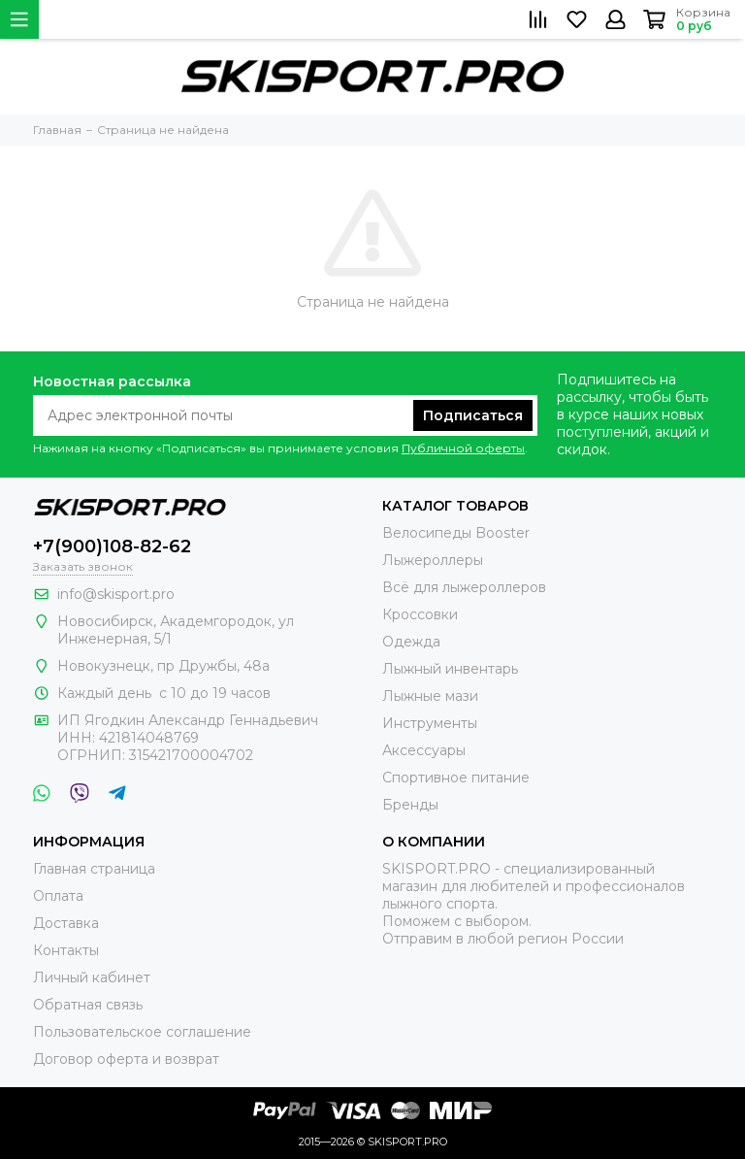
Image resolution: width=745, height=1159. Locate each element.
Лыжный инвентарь (450, 669)
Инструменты (429, 723)
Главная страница (94, 869)
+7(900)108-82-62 (112, 546)
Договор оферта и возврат (126, 1059)
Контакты (66, 950)
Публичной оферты (463, 448)
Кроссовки (420, 614)
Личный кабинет (91, 977)
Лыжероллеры (432, 560)
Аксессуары (424, 750)
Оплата (58, 896)
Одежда (411, 641)
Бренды (410, 804)
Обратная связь (88, 1004)
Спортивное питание (456, 777)
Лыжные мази (430, 696)
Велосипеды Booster (456, 533)
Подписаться (473, 415)
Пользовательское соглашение (142, 1032)
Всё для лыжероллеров (464, 587)
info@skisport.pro (116, 594)
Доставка (66, 923)
